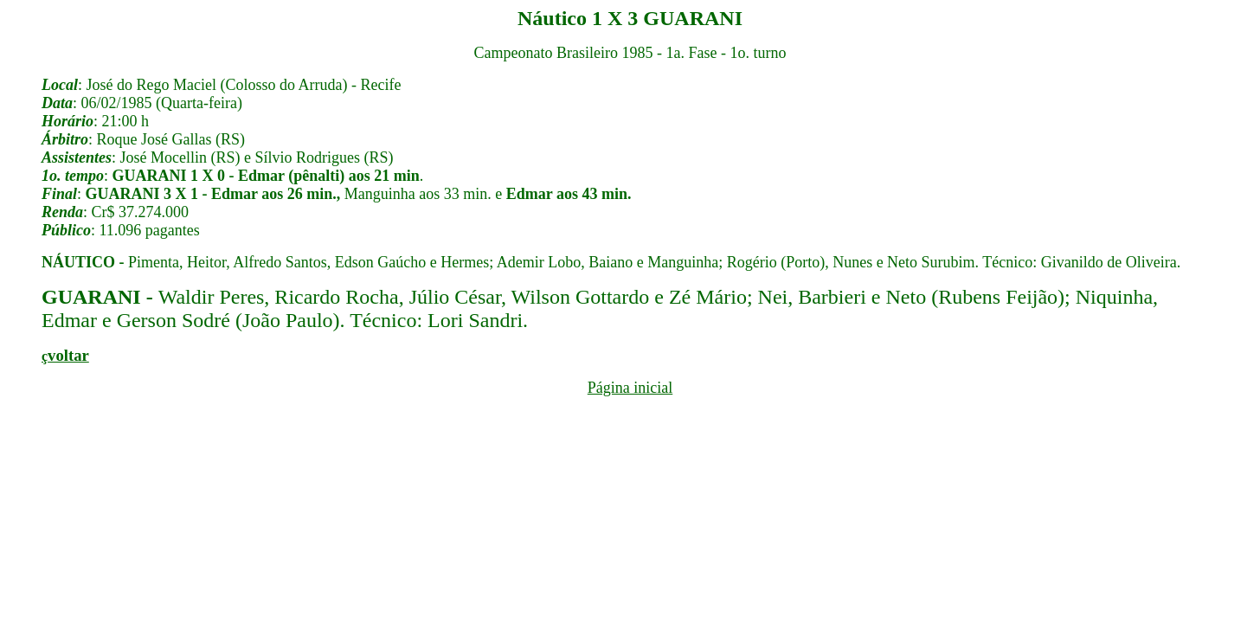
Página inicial (630, 387)
